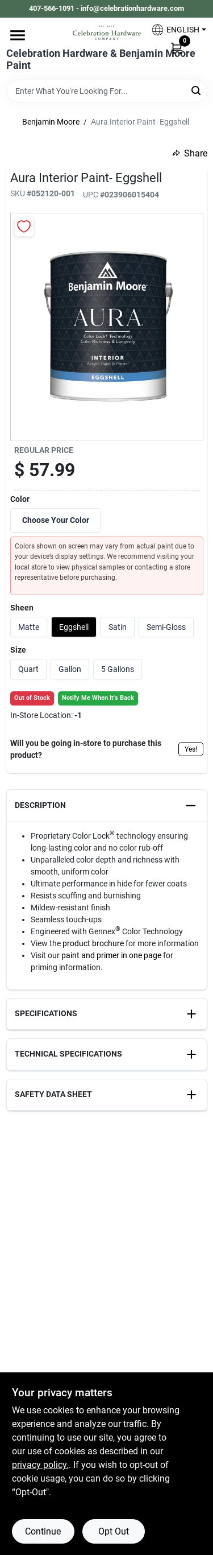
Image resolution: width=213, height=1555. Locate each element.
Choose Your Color (55, 520)
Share (190, 153)
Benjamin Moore (51, 121)
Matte (28, 627)
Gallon (70, 669)
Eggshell (74, 627)
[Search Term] (106, 91)
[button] (174, 30)
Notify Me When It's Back (98, 698)
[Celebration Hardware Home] (107, 33)
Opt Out (113, 1531)
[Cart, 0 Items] (176, 47)
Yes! (191, 749)
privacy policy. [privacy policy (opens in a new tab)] (40, 1464)
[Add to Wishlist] (24, 227)
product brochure (93, 943)
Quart (28, 669)
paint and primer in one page (111, 955)
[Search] (197, 90)
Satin (117, 627)
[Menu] (17, 35)
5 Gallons (117, 669)
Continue (43, 1531)
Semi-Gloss (166, 627)
